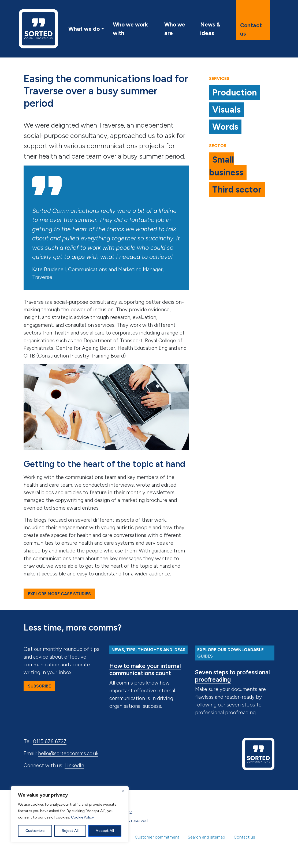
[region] (70, 814)
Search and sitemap (206, 837)
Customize (34, 830)
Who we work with (130, 28)
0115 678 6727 (49, 741)
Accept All (105, 830)
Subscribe (39, 686)
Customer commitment (157, 837)
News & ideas (210, 28)
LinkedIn (74, 765)
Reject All (70, 830)
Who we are (174, 28)
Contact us (251, 29)
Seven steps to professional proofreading (232, 676)
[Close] (123, 790)
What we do (84, 28)
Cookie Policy (82, 817)
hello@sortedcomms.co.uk (68, 753)
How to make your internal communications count (145, 669)
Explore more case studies (59, 593)
